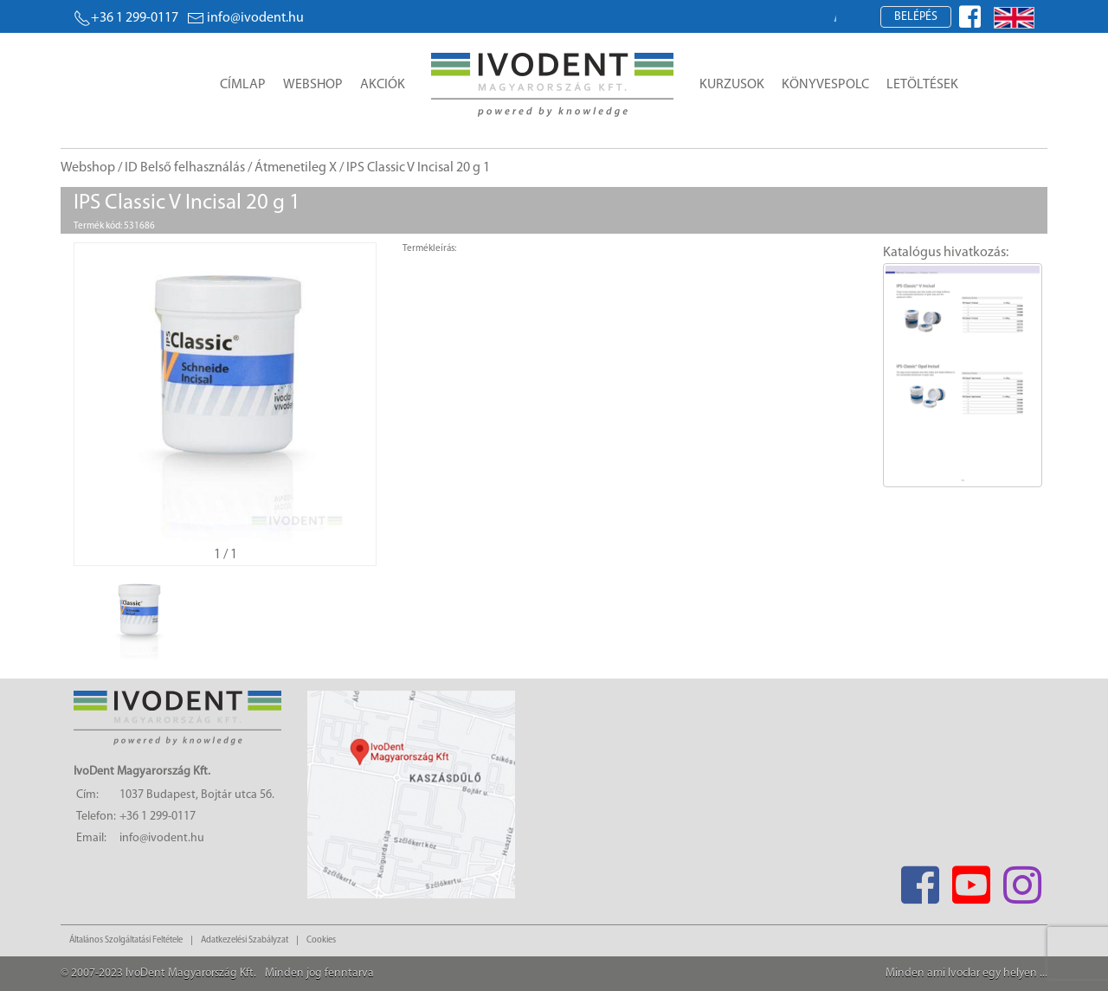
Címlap (243, 85)
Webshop (313, 85)
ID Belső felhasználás (185, 168)
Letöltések (922, 85)
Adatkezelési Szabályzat (244, 940)
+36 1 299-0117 (126, 18)
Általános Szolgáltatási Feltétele (126, 940)
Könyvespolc (825, 85)
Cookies (321, 940)
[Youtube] (970, 880)
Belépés (915, 16)
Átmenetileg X (295, 168)
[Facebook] (919, 880)
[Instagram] (1021, 880)
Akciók (382, 85)
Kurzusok (731, 85)
